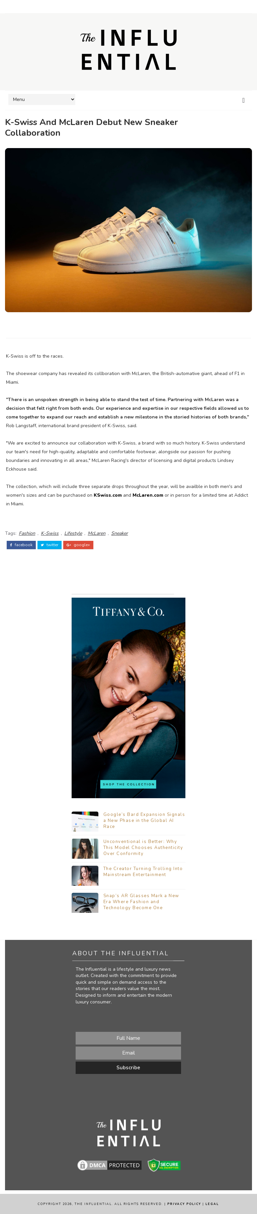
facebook (21, 544)
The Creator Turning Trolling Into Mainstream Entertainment (143, 872)
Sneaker (119, 533)
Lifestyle (73, 533)
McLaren (96, 533)
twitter (49, 544)
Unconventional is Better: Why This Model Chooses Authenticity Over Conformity (143, 848)
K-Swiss (50, 533)
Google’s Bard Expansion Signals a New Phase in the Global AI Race (144, 821)
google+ (78, 544)
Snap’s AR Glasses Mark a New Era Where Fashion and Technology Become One (141, 902)
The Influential (93, 1204)
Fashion (27, 533)
